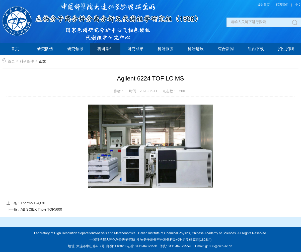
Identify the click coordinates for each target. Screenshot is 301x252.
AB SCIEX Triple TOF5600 (41, 209)
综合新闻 (226, 49)
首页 (15, 49)
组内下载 (256, 49)
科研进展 (196, 49)
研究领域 (75, 49)
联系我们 (282, 5)
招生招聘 (286, 49)
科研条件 (105, 49)
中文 (298, 5)
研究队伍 (45, 49)
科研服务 (166, 49)
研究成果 (135, 49)
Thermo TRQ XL (33, 203)
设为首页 (264, 5)
